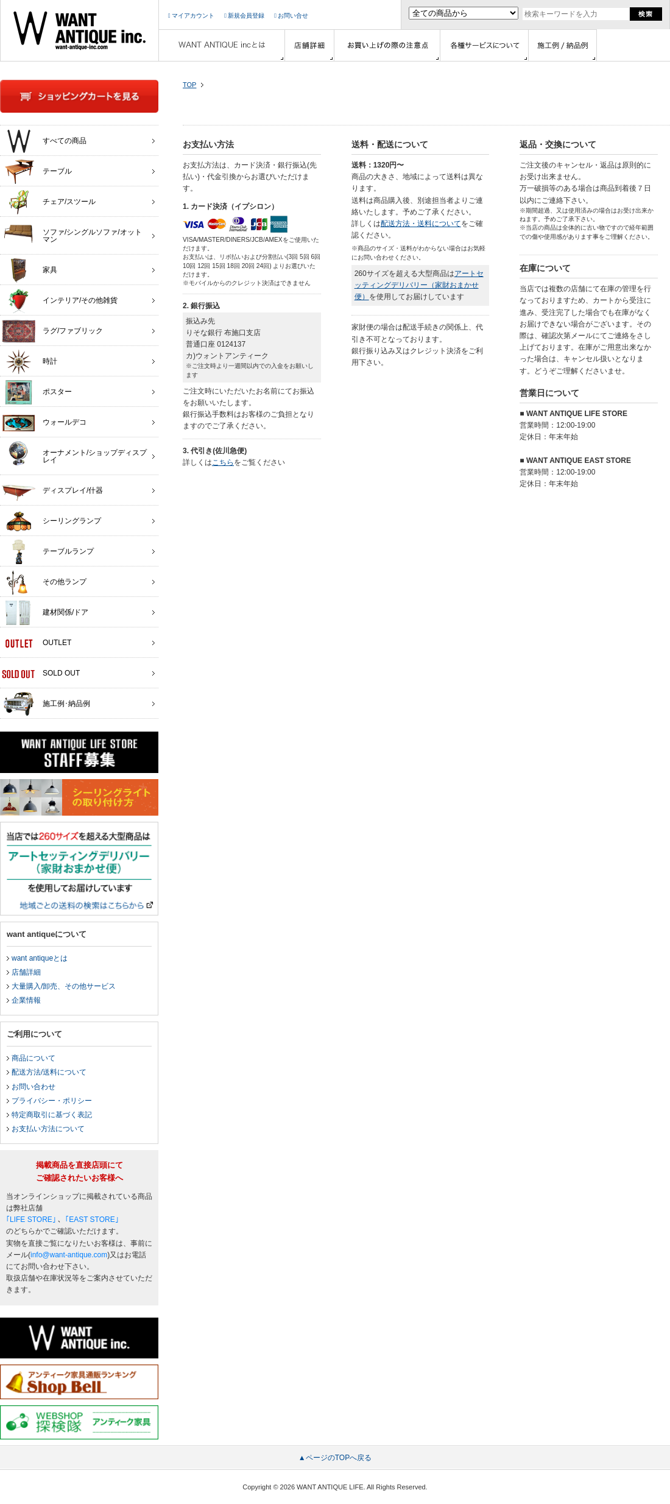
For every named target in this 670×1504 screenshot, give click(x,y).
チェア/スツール (49, 202)
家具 (29, 270)
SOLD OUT (41, 674)
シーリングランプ (51, 521)
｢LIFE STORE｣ (31, 1219)
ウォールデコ (44, 423)
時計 (29, 362)
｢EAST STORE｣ (92, 1219)
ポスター (37, 392)
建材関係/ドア (45, 613)
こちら (223, 462)
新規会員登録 (244, 15)
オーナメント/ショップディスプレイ (74, 453)
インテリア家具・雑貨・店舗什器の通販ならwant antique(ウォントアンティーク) (79, 30)
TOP (189, 84)
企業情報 (26, 1000)
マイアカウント (191, 15)
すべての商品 (44, 141)
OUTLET (36, 643)
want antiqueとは (40, 958)
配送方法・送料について (421, 223)
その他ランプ (44, 582)
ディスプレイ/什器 (52, 491)
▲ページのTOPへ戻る (335, 1457)
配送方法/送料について (49, 1072)
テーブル (37, 172)
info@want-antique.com (68, 1255)
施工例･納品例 (46, 704)
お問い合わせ (33, 1086)
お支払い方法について (48, 1128)
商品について (33, 1058)
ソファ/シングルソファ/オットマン (72, 233)
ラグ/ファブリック (52, 331)
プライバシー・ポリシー (52, 1100)
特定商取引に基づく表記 (52, 1114)
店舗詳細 (26, 972)
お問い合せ (291, 15)
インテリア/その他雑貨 (60, 301)
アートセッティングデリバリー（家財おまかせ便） (419, 285)
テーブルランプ (48, 552)
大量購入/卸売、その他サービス (64, 986)
